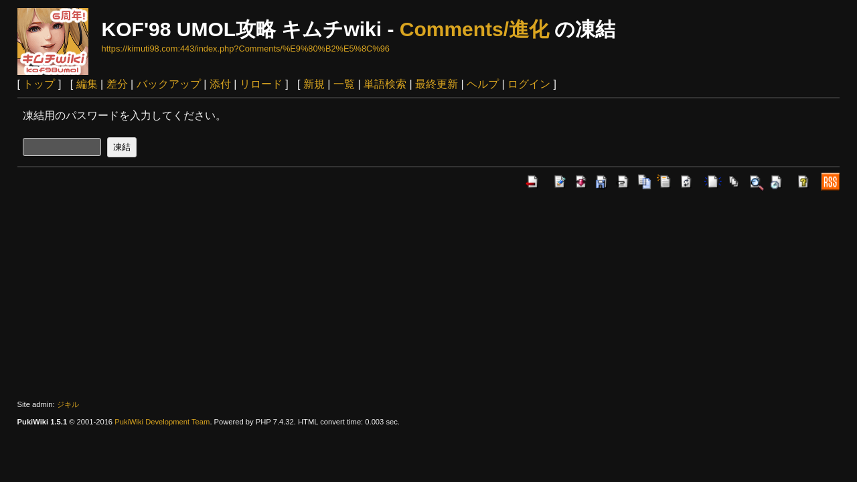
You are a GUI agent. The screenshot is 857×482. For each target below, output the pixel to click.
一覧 (344, 84)
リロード (261, 84)
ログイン (529, 84)
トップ (39, 84)
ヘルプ (483, 84)
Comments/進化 (474, 29)
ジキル (68, 404)
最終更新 (436, 84)
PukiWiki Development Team (162, 422)
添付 (220, 84)
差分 (117, 84)
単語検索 (385, 84)
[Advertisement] (428, 295)
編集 (87, 84)
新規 (314, 84)
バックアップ (169, 84)
